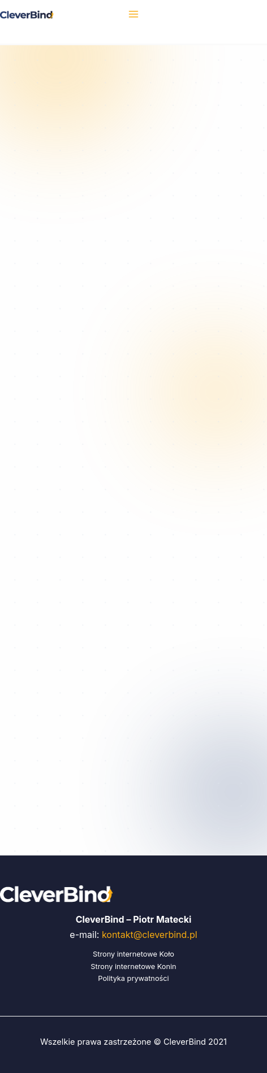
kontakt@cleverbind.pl (149, 934)
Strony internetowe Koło (133, 954)
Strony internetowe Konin (133, 966)
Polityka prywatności (133, 978)
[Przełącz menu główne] (133, 14)
